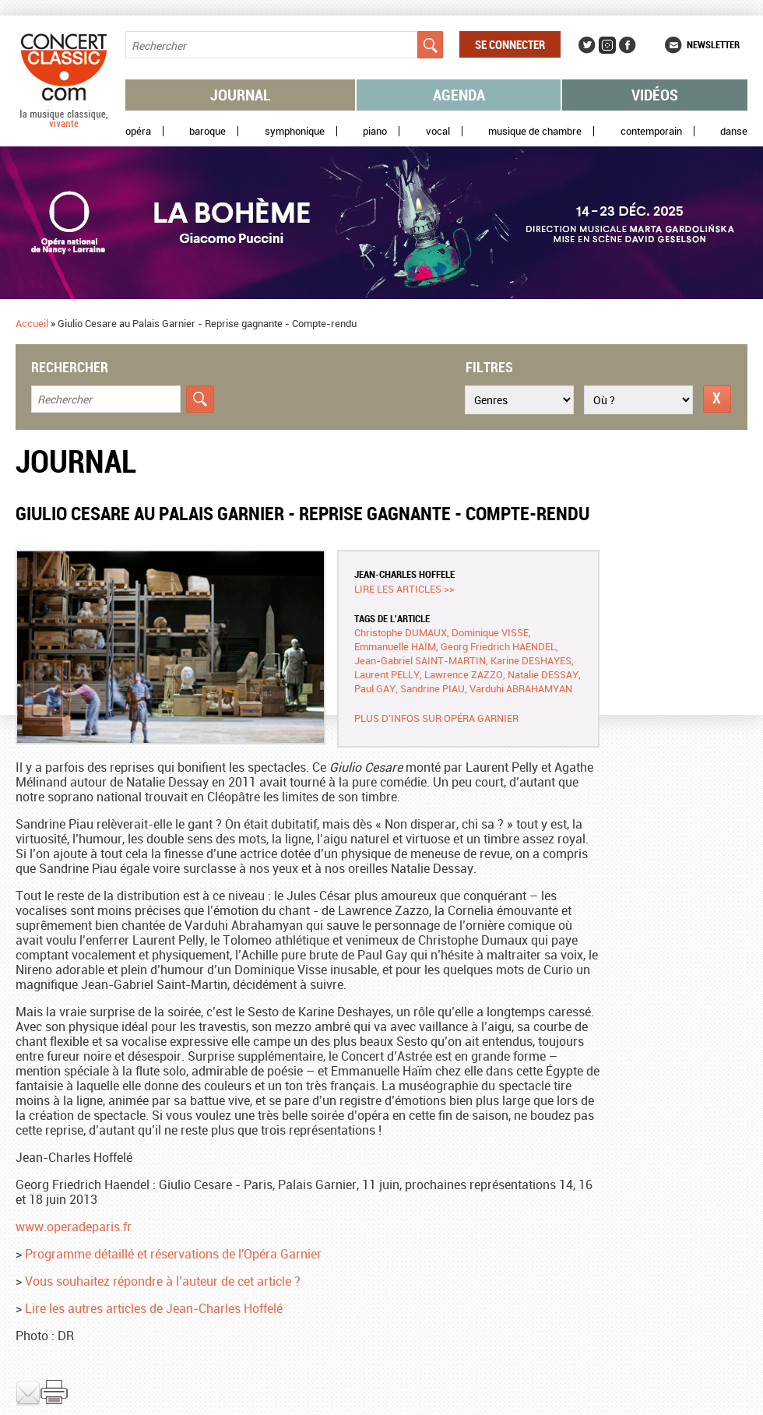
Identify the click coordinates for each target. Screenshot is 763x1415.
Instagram (607, 45)
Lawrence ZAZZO (463, 674)
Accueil (32, 323)
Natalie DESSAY (543, 674)
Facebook (627, 45)
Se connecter (510, 44)
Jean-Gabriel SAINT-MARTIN (420, 660)
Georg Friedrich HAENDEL (498, 646)
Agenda (459, 94)
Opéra (138, 131)
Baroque (207, 131)
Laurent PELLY (387, 674)
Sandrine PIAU (432, 688)
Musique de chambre (535, 131)
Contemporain (651, 131)
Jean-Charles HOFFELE (404, 574)
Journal (240, 94)
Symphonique (295, 131)
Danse (733, 131)
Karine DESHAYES (530, 660)
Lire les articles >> (404, 589)
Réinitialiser (717, 399)
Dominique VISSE (490, 632)
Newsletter (713, 44)
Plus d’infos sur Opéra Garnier (436, 718)
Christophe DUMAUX (400, 632)
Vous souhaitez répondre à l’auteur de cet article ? (163, 1281)
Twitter (587, 45)
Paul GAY (375, 688)
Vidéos (654, 94)
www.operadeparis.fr (74, 1226)
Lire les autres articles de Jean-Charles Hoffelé (154, 1308)
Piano (375, 131)
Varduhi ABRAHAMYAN (520, 688)
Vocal (438, 131)
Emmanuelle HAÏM (395, 646)
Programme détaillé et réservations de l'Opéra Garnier (173, 1253)
